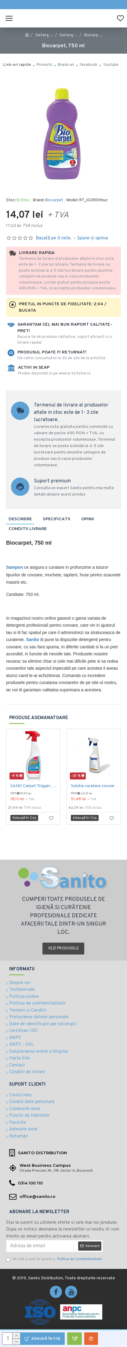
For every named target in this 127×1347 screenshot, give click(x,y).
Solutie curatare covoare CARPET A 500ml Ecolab (95, 786)
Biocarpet (54, 200)
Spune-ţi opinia (92, 238)
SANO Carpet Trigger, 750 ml (34, 786)
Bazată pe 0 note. (54, 238)
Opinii (87, 518)
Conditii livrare (28, 528)
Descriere (20, 518)
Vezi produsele (63, 948)
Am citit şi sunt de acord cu (54, 1259)
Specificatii (56, 518)
